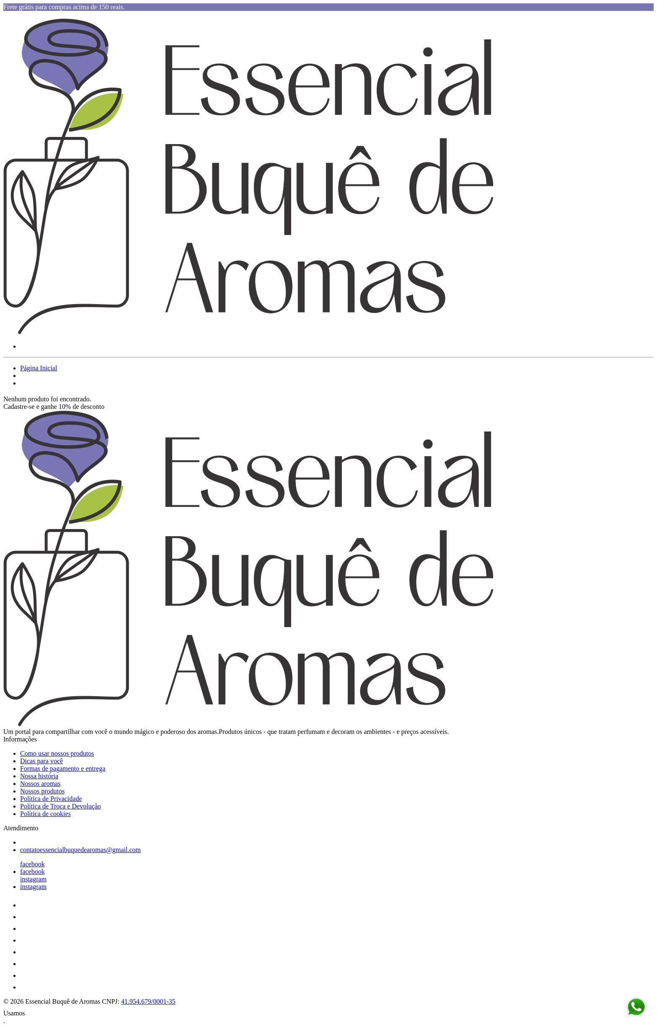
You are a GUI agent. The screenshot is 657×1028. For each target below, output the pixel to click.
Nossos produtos (42, 791)
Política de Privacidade (51, 798)
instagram (33, 879)
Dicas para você (41, 761)
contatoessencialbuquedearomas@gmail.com (80, 849)
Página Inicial (38, 368)
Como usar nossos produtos (57, 753)
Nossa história (39, 776)
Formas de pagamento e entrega (62, 768)
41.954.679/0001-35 (148, 1001)
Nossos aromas (40, 783)
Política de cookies (45, 813)
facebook (32, 864)
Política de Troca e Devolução (60, 806)
